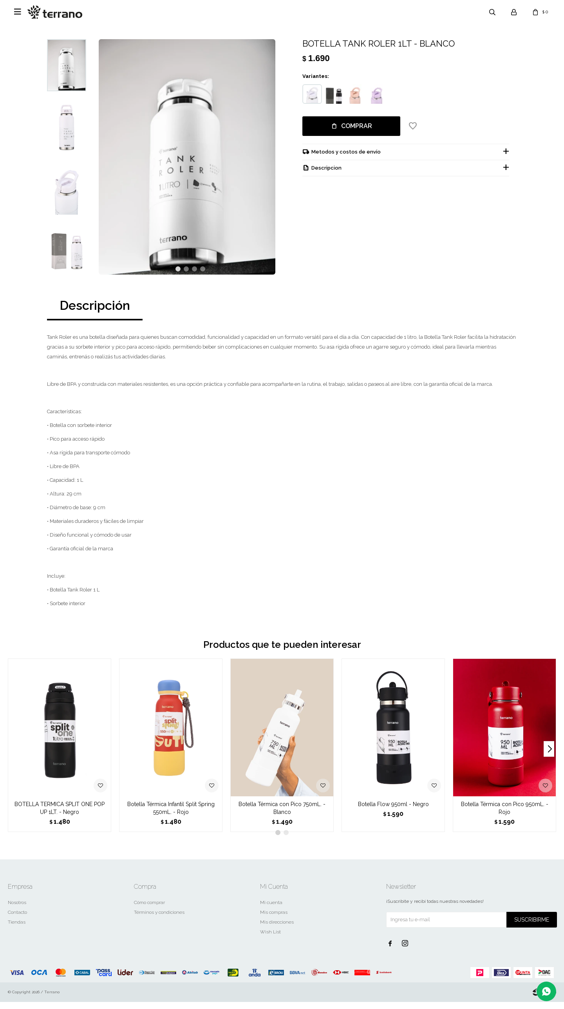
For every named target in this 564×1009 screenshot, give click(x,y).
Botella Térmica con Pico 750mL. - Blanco (282, 815)
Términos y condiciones (159, 919)
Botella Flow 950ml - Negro (393, 811)
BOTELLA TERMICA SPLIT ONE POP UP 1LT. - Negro (59, 815)
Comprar (356, 126)
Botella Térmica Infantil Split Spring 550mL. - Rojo (171, 815)
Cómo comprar (149, 909)
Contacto (17, 919)
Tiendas (16, 929)
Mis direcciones (277, 929)
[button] (178, 276)
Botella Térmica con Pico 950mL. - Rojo (504, 815)
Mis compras (273, 919)
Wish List (270, 939)
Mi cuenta (271, 909)
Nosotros (17, 909)
